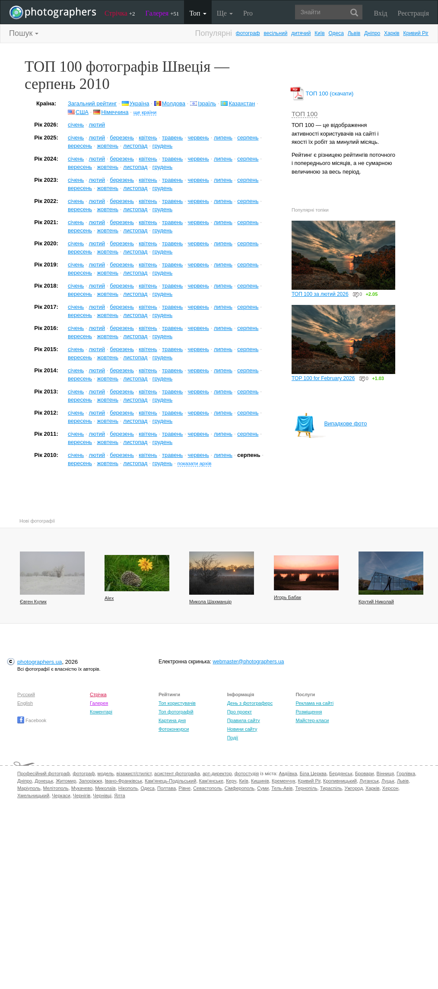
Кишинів (260, 780)
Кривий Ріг (415, 33)
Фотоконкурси (174, 729)
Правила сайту (243, 720)
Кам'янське (211, 780)
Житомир (66, 780)
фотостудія (247, 773)
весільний (275, 33)
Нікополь (128, 788)
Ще (225, 13)
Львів (354, 33)
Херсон (390, 788)
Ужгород (354, 788)
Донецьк (44, 780)
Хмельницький (33, 795)
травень (172, 137)
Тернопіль (306, 788)
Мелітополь (56, 788)
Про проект (239, 711)
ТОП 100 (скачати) (322, 93)
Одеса (335, 33)
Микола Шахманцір (210, 601)
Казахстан (242, 103)
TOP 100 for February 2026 (323, 378)
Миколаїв (105, 788)
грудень (162, 146)
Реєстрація (413, 13)
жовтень (107, 146)
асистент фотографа (177, 773)
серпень (247, 137)
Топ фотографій (176, 711)
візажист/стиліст (133, 773)
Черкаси (61, 795)
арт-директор (217, 773)
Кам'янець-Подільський (170, 780)
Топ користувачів (177, 703)
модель (106, 773)
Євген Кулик (33, 601)
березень (122, 137)
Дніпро (372, 33)
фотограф (248, 33)
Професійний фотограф (43, 773)
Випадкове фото (330, 423)
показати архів (195, 463)
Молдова (173, 103)
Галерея (162, 13)
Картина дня (172, 720)
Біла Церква (313, 773)
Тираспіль (331, 788)
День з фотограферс (250, 703)
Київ (319, 33)
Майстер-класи (312, 720)
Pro (248, 13)
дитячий (301, 33)
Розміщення (308, 711)
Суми (263, 788)
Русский (26, 694)
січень (76, 124)
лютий (97, 124)
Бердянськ (340, 773)
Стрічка (120, 13)
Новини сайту (242, 729)
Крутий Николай (376, 601)
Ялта (119, 795)
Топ (197, 13)
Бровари (364, 773)
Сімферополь (239, 788)
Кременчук (283, 780)
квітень (148, 137)
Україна (139, 103)
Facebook (31, 720)
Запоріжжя (90, 780)
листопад (135, 146)
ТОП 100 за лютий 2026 (320, 294)
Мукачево (81, 788)
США (82, 112)
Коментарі (101, 711)
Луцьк (387, 780)
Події (232, 737)
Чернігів (81, 795)
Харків (392, 33)
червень (198, 137)
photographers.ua (39, 662)
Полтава (166, 788)
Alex (109, 598)
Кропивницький (340, 780)
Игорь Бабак (287, 597)
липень (223, 137)
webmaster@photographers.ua (248, 662)
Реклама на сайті (314, 703)
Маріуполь (28, 788)
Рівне (184, 788)
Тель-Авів (281, 788)
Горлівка (406, 773)
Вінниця (385, 773)
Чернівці (102, 795)
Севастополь (207, 788)
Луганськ (369, 780)
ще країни (145, 112)
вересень (80, 146)
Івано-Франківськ (123, 780)
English (25, 703)
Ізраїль (207, 103)
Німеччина (114, 112)
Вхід (380, 13)
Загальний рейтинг (92, 103)
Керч (231, 780)
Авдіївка (288, 773)
